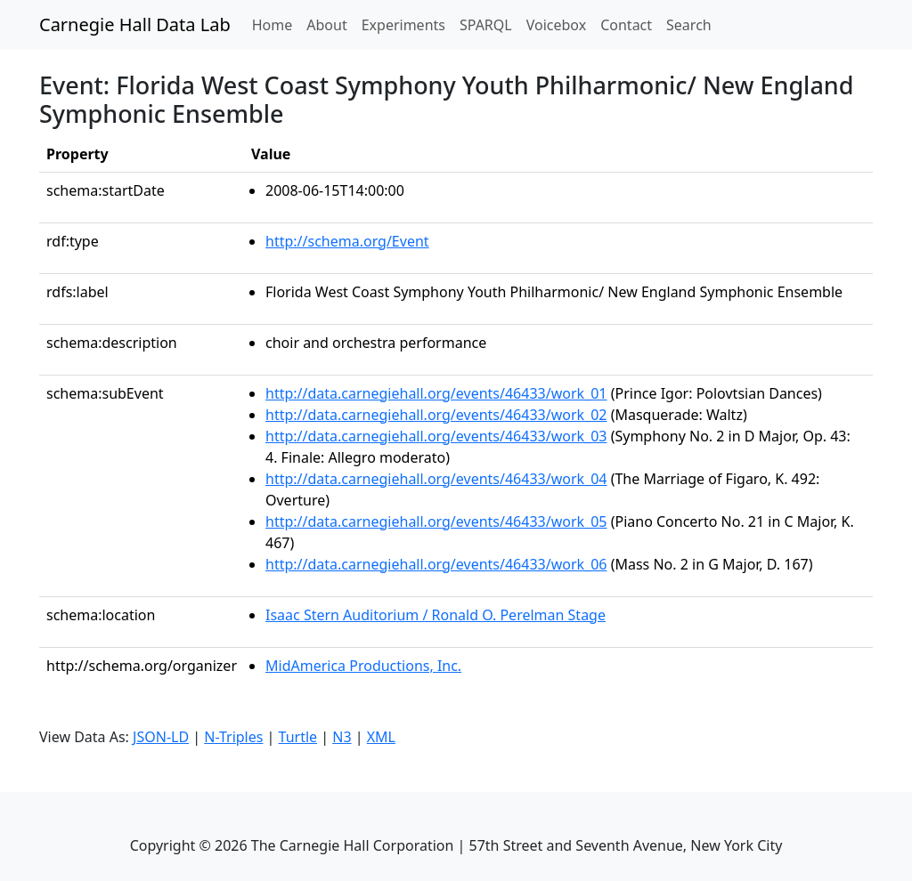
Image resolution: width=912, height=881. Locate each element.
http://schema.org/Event (347, 241)
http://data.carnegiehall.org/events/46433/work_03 (436, 436)
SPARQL (486, 25)
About (326, 25)
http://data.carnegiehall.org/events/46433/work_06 (436, 564)
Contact (626, 25)
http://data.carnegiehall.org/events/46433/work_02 (436, 414)
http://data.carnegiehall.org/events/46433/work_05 (436, 521)
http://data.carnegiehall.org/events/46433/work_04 (436, 479)
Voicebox (556, 25)
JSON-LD (161, 737)
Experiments (403, 25)
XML (381, 737)
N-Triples (233, 737)
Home (276, 24)
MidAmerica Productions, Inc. (363, 665)
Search (689, 25)
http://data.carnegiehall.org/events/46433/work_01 (436, 393)
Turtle (298, 737)
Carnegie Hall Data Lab (135, 24)
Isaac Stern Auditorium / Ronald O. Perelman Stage (435, 615)
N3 (341, 737)
